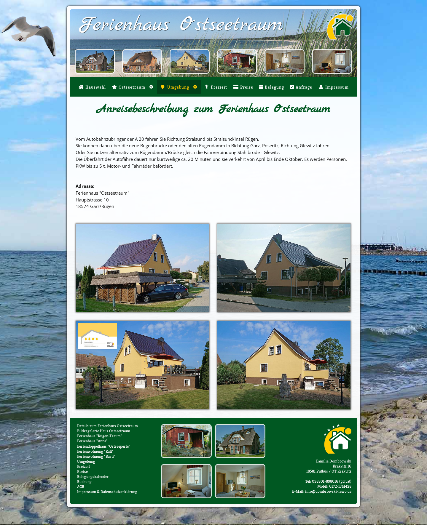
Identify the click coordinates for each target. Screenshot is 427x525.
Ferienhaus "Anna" (92, 441)
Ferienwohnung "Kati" (95, 451)
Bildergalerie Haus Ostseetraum (103, 430)
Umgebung (86, 461)
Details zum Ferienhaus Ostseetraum (107, 425)
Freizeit (83, 466)
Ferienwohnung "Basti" (96, 456)
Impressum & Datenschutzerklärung (107, 491)
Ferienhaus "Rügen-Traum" (99, 435)
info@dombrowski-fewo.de (328, 491)
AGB (80, 486)
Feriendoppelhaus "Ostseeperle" (103, 446)
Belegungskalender (93, 476)
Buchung (84, 481)
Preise (82, 471)
